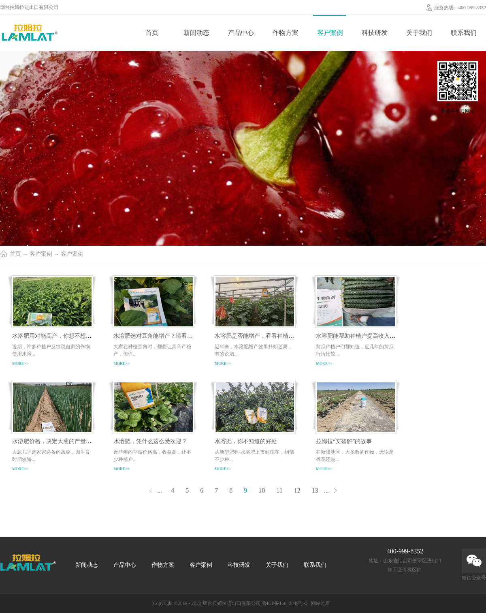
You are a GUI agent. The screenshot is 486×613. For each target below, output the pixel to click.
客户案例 (41, 254)
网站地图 (319, 603)
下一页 (335, 490)
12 (297, 490)
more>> (20, 363)
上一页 (150, 490)
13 (315, 490)
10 (261, 490)
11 (279, 490)
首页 (151, 32)
